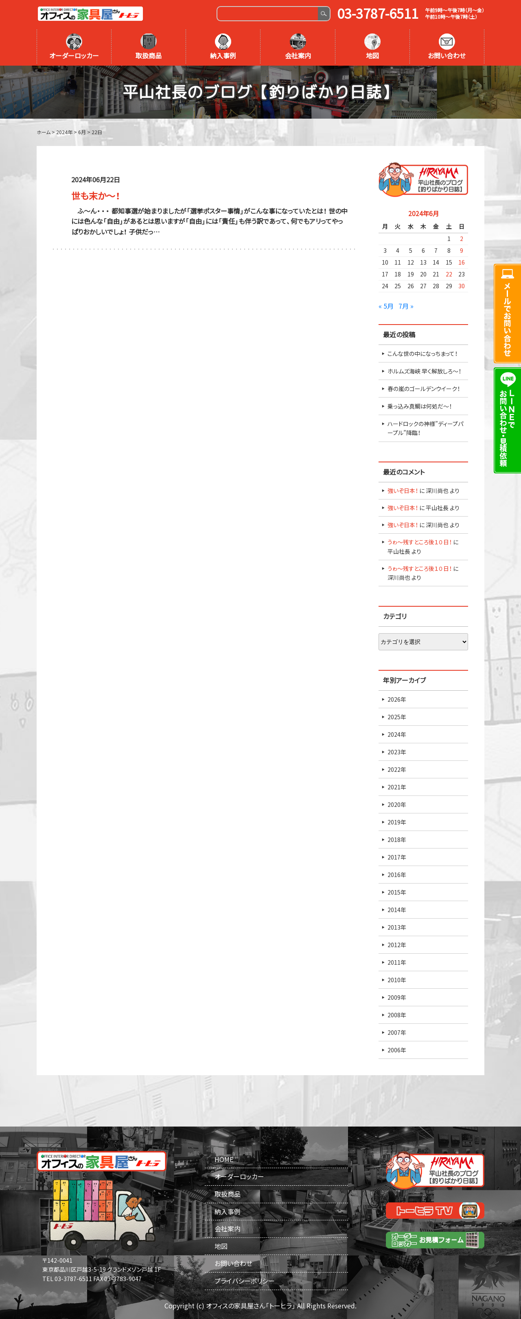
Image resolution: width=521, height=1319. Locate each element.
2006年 (396, 1050)
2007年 (396, 1032)
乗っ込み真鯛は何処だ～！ (419, 406)
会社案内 (298, 46)
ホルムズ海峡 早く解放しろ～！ (424, 371)
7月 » (406, 306)
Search (324, 13)
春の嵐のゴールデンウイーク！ (423, 388)
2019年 (396, 822)
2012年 (396, 945)
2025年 (396, 717)
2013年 (396, 927)
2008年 (396, 1015)
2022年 (396, 769)
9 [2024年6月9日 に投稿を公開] (461, 250)
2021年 (396, 787)
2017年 (396, 857)
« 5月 (386, 306)
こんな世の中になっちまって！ (422, 353)
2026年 (396, 699)
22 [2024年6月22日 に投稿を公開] (449, 274)
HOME (224, 1159)
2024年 (396, 734)
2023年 (396, 752)
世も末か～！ (95, 195)
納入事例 (223, 46)
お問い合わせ (447, 46)
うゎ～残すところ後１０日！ (419, 542)
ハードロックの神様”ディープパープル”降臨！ (425, 428)
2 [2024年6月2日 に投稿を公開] (461, 238)
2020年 (396, 804)
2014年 (396, 910)
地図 (372, 46)
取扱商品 (149, 46)
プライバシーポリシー (245, 1281)
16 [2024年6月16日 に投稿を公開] (461, 262)
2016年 (396, 874)
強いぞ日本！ (402, 490)
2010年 (396, 980)
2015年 (396, 892)
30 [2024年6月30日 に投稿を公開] (461, 286)
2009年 (396, 997)
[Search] (267, 13)
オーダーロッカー (74, 46)
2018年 (396, 839)
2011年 (396, 962)
